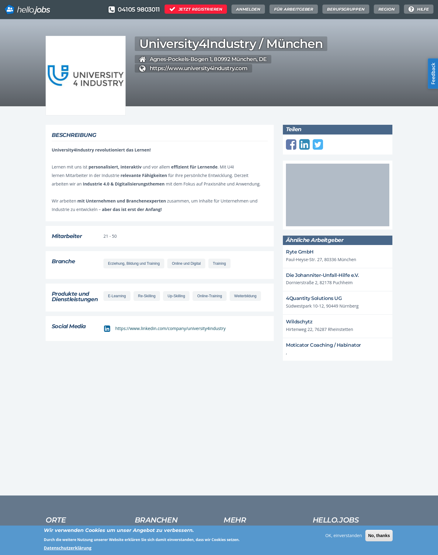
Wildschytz (299, 322)
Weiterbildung (245, 296)
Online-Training (209, 296)
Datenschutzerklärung (68, 550)
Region (386, 9)
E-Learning (117, 296)
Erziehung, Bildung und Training (134, 263)
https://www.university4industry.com (199, 68)
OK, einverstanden (343, 537)
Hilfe (423, 9)
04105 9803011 (139, 9)
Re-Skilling (146, 296)
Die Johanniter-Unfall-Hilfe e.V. (322, 275)
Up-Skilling (176, 296)
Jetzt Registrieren (201, 9)
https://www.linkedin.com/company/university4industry (170, 328)
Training (219, 263)
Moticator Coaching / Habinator (323, 345)
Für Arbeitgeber (293, 9)
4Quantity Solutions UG (314, 298)
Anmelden (248, 9)
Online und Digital (186, 263)
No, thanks (379, 537)
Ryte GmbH (300, 252)
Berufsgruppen (345, 9)
